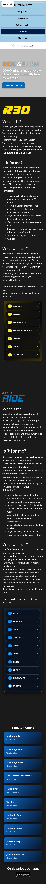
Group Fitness (23, 11)
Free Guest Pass (23, 18)
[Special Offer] (23, 5)
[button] (7, 4)
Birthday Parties (23, 25)
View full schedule (13, 85)
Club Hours (23, 38)
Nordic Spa (23, 31)
